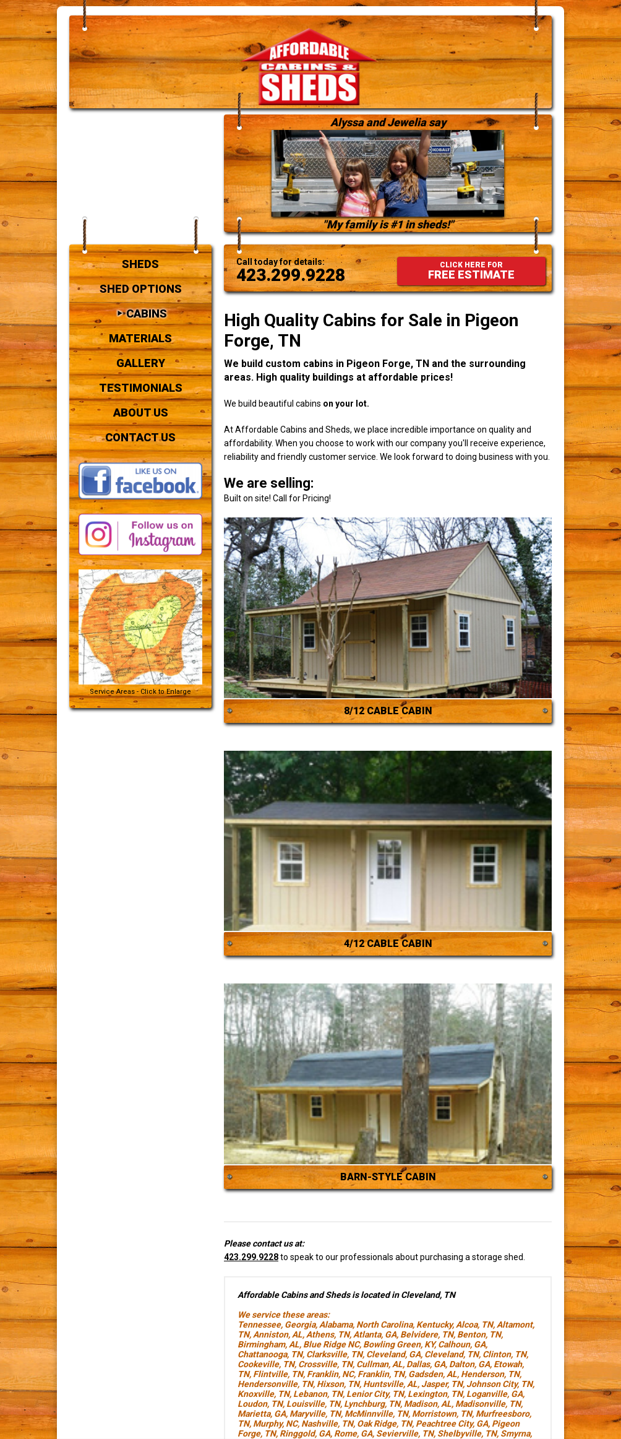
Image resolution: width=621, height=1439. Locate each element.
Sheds (140, 164)
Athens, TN (327, 1235)
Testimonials (140, 288)
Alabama (336, 1225)
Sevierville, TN (405, 1334)
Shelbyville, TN (467, 1334)
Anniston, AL (277, 1235)
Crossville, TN (325, 1265)
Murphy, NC (275, 1324)
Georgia (300, 1225)
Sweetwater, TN (268, 1354)
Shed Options (141, 189)
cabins (265, 1415)
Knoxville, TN (263, 1295)
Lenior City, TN (375, 1295)
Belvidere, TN (426, 1235)
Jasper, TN (442, 1285)
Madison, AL (428, 1305)
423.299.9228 (290, 171)
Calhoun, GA (462, 1245)
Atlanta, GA (374, 1235)
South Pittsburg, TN (357, 1344)
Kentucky (434, 1225)
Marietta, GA (262, 1315)
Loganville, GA (494, 1295)
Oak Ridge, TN (384, 1324)
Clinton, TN (504, 1255)
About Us (140, 313)
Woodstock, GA (501, 1354)
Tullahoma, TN (330, 1354)
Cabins (140, 214)
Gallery (140, 263)
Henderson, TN (490, 1275)
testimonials (344, 1415)
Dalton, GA (469, 1265)
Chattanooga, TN (270, 1255)
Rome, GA (353, 1334)
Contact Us (140, 338)
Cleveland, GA (393, 1255)
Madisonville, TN (488, 1305)
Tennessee (259, 1225)
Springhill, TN (427, 1344)
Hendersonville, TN (275, 1285)
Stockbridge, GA (489, 1344)
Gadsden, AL (432, 1275)
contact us (438, 1415)
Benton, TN (479, 1235)
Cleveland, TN (451, 1255)
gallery (299, 1415)
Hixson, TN (338, 1285)
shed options (219, 1415)
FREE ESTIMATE (471, 172)
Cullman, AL (379, 1265)
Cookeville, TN (266, 1265)
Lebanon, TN (318, 1295)
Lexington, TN (435, 1295)
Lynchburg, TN (372, 1305)
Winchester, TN (392, 1354)
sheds (174, 1415)
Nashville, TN (327, 1324)
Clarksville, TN (334, 1255)
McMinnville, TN (376, 1315)
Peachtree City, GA (452, 1324)
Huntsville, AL (390, 1285)
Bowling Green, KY (398, 1245)
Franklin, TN (381, 1275)
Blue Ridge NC (331, 1245)
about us (393, 1415)
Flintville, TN (278, 1275)
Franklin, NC (330, 1275)
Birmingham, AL (268, 1245)
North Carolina (384, 1225)
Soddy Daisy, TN (284, 1344)
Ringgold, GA (305, 1334)
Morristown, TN (442, 1315)
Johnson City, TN (499, 1285)
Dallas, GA (425, 1265)
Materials (140, 239)
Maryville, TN (315, 1315)
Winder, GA (447, 1354)
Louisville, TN (313, 1305)
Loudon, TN (260, 1305)
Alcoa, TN (474, 1225)
